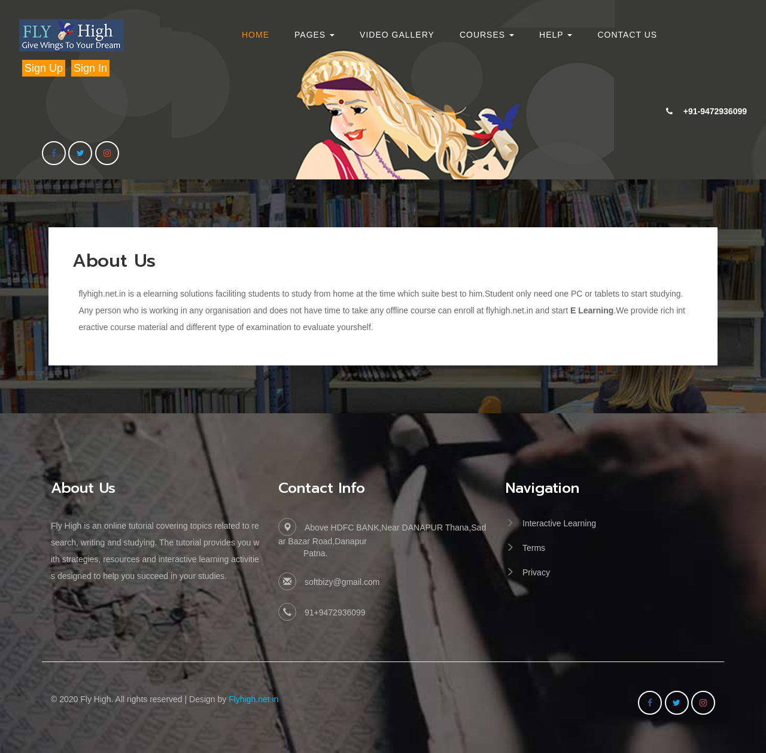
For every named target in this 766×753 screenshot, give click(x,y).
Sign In (90, 68)
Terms (533, 548)
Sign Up (44, 68)
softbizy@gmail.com (342, 582)
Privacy (536, 572)
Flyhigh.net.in (253, 699)
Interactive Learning (559, 523)
